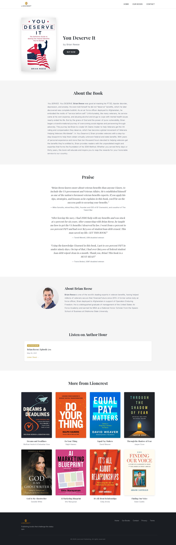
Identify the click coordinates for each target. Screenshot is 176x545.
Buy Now (71, 52)
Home (126, 4)
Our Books (137, 4)
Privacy (144, 521)
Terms (152, 521)
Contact (150, 4)
